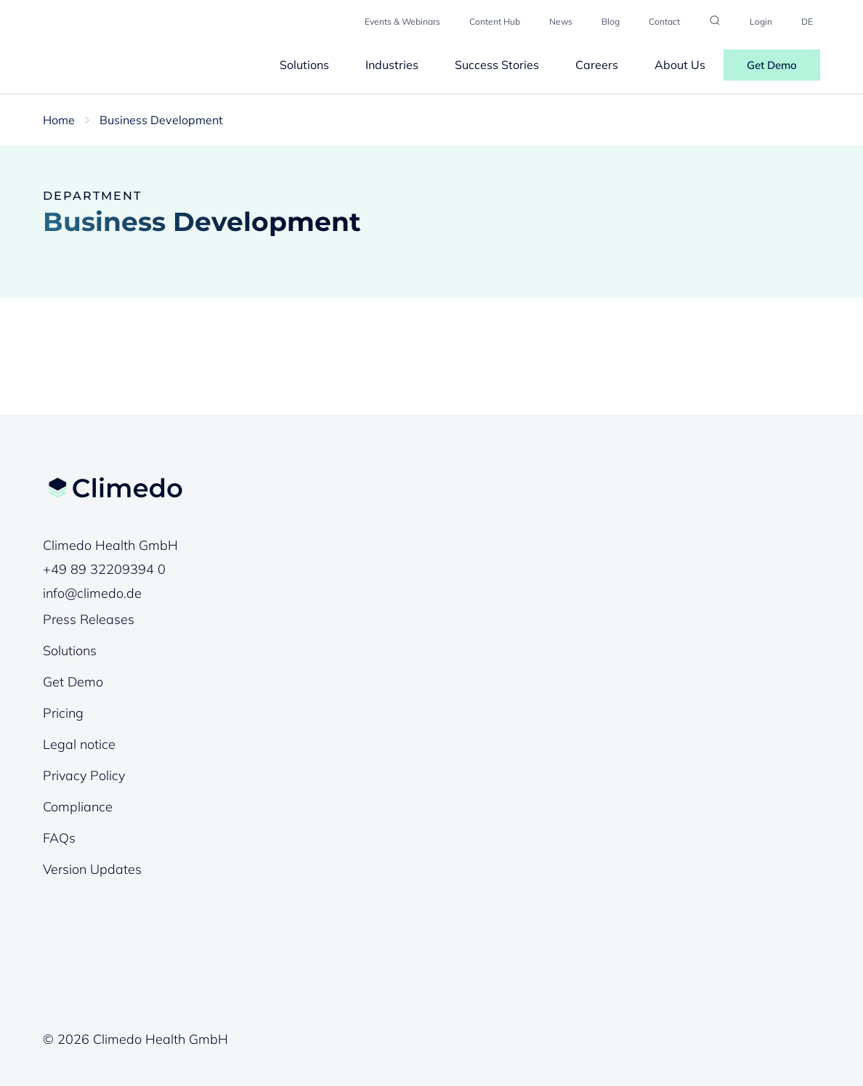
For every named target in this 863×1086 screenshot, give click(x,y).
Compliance (78, 806)
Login (761, 21)
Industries (391, 64)
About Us (680, 64)
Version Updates (92, 869)
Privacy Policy (84, 775)
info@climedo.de (92, 593)
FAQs (59, 838)
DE (807, 21)
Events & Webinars (402, 21)
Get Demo (772, 65)
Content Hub (494, 21)
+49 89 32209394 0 (104, 569)
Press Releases (88, 619)
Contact (664, 21)
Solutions (304, 64)
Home (59, 120)
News (560, 21)
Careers (596, 64)
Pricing (63, 713)
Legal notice (79, 744)
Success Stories (497, 64)
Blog (610, 21)
